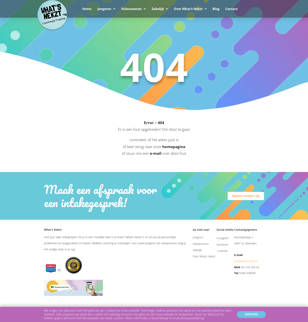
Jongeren (106, 8)
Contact (231, 9)
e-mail (155, 153)
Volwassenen (133, 8)
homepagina (173, 146)
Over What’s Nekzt (190, 8)
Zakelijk (160, 8)
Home (87, 9)
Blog (216, 9)
